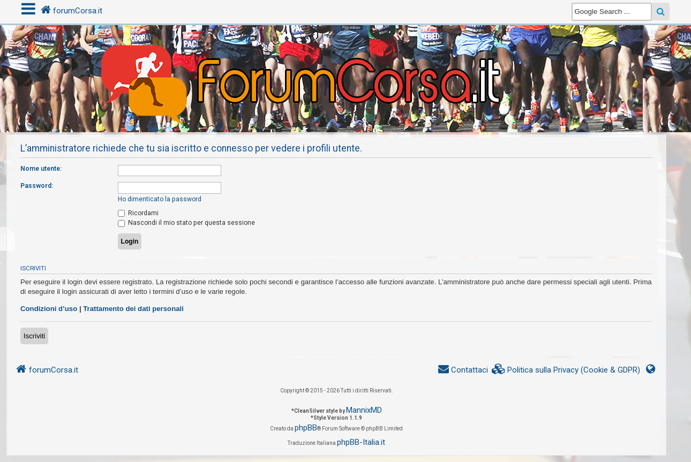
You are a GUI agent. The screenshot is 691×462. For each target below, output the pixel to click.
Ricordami (138, 213)
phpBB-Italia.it (361, 442)
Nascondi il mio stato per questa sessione (186, 222)
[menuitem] (566, 370)
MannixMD (364, 410)
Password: (36, 186)
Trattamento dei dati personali (133, 309)
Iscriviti (34, 336)
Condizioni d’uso (48, 309)
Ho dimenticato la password (159, 199)
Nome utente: (41, 168)
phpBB (306, 428)
